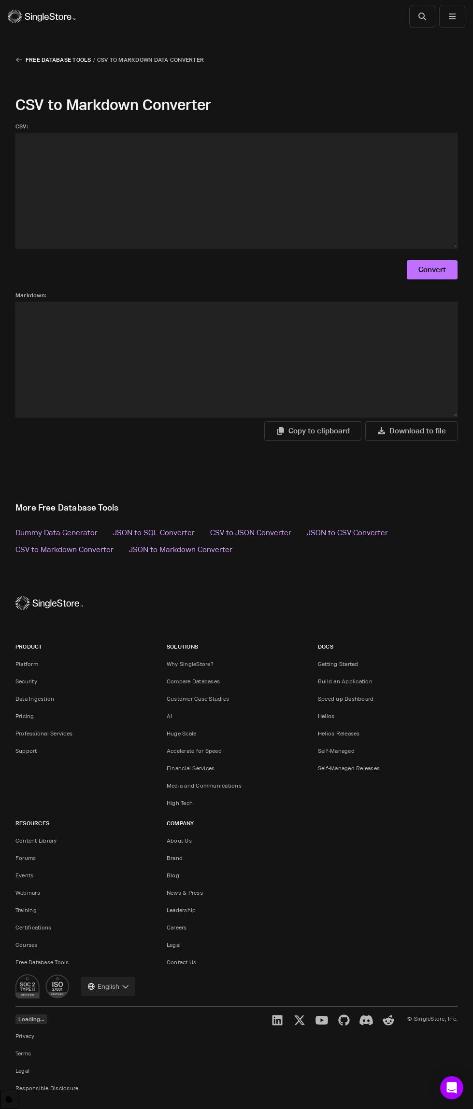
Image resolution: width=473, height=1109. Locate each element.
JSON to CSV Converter (347, 532)
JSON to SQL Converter (154, 532)
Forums (25, 857)
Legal (174, 944)
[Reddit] (388, 1020)
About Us (179, 840)
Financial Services (191, 768)
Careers (177, 927)
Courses (26, 944)
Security (26, 681)
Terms (23, 1053)
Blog (173, 875)
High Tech (180, 802)
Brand (175, 857)
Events (24, 875)
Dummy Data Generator (56, 532)
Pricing (24, 716)
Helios (326, 716)
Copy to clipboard (311, 430)
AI (169, 716)
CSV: (21, 126)
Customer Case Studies (198, 698)
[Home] (41, 16)
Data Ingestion (34, 698)
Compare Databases (193, 681)
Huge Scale (181, 733)
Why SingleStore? (190, 663)
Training (26, 910)
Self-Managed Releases (349, 768)
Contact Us (181, 962)
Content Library (36, 840)
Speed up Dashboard (345, 698)
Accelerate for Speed (194, 750)
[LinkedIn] (277, 1020)
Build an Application (345, 681)
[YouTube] (322, 1020)
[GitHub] (344, 1020)
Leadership (181, 910)
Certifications (33, 927)
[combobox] (108, 986)
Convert (431, 269)
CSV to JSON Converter (250, 532)
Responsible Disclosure (46, 1088)
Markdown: (30, 295)
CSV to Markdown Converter (64, 549)
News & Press (185, 892)
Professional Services (43, 733)
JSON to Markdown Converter (180, 549)
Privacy (25, 1036)
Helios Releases (339, 733)
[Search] (422, 16)
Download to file (410, 430)
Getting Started (338, 663)
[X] (299, 1020)
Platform (26, 663)
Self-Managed (336, 750)
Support (26, 750)
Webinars (27, 892)
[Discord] (366, 1020)
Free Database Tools (58, 59)
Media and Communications (204, 785)
